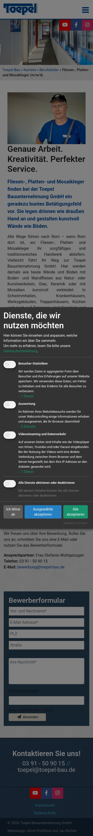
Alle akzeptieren (76, 511)
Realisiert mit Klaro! (75, 523)
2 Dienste (26, 426)
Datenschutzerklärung (20, 351)
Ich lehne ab (13, 511)
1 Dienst (25, 396)
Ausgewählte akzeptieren (43, 511)
